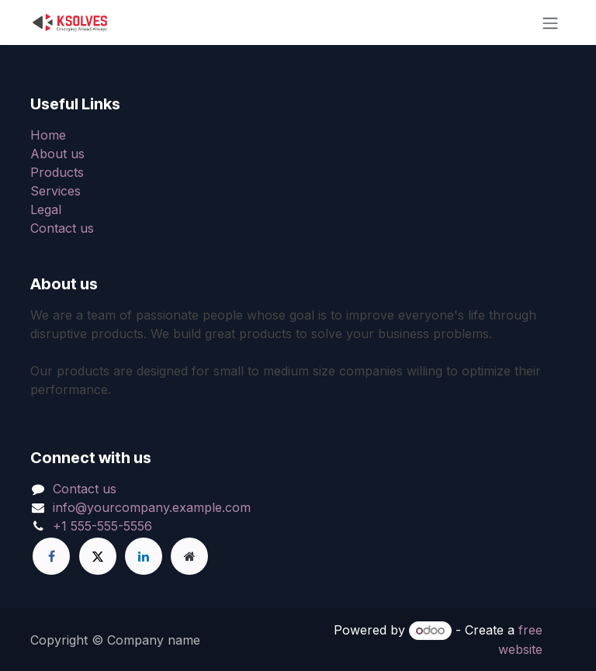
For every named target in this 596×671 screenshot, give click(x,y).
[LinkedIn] (143, 556)
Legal (45, 209)
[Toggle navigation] (550, 22)
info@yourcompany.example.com (152, 507)
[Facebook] (51, 556)
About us (57, 153)
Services (55, 191)
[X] (97, 556)
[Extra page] (189, 556)
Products (57, 172)
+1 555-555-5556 (102, 526)
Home (48, 135)
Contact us (62, 228)
